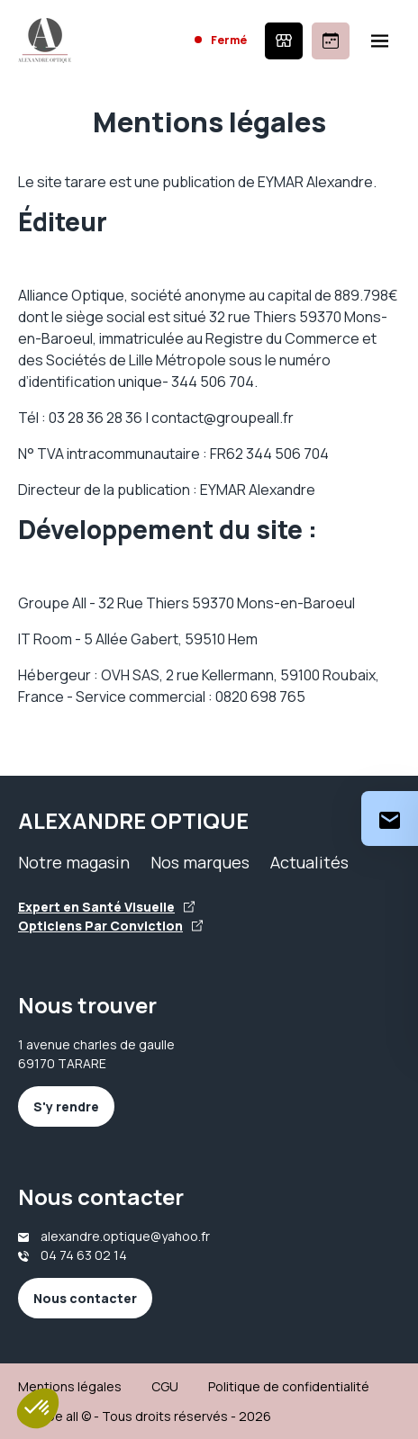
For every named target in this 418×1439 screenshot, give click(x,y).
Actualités (309, 862)
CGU (164, 1386)
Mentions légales (70, 1386)
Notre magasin (74, 862)
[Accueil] (44, 40)
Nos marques (200, 862)
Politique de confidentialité (288, 1386)
